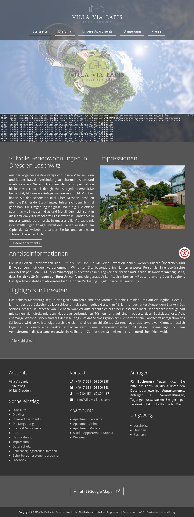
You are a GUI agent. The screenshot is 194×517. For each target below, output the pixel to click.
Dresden (140, 430)
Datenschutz (22, 446)
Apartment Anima (86, 424)
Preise (156, 31)
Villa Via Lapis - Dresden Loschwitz (58, 512)
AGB (16, 433)
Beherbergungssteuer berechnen (36, 455)
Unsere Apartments (97, 31)
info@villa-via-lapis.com (93, 400)
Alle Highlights (22, 340)
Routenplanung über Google (159, 276)
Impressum (21, 442)
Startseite (40, 31)
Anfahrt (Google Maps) (97, 491)
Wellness (79, 437)
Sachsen (140, 435)
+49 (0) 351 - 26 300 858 (92, 381)
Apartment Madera (86, 428)
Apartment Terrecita (87, 419)
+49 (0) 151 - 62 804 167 (92, 393)
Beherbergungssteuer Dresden (35, 451)
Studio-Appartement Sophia (93, 433)
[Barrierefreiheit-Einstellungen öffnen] (184, 253)
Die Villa (64, 31)
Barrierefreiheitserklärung (160, 512)
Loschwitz (141, 425)
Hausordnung (128, 281)
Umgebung (132, 31)
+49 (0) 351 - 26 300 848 (92, 387)
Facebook (19, 460)
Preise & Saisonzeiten (28, 428)
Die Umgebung (23, 424)
